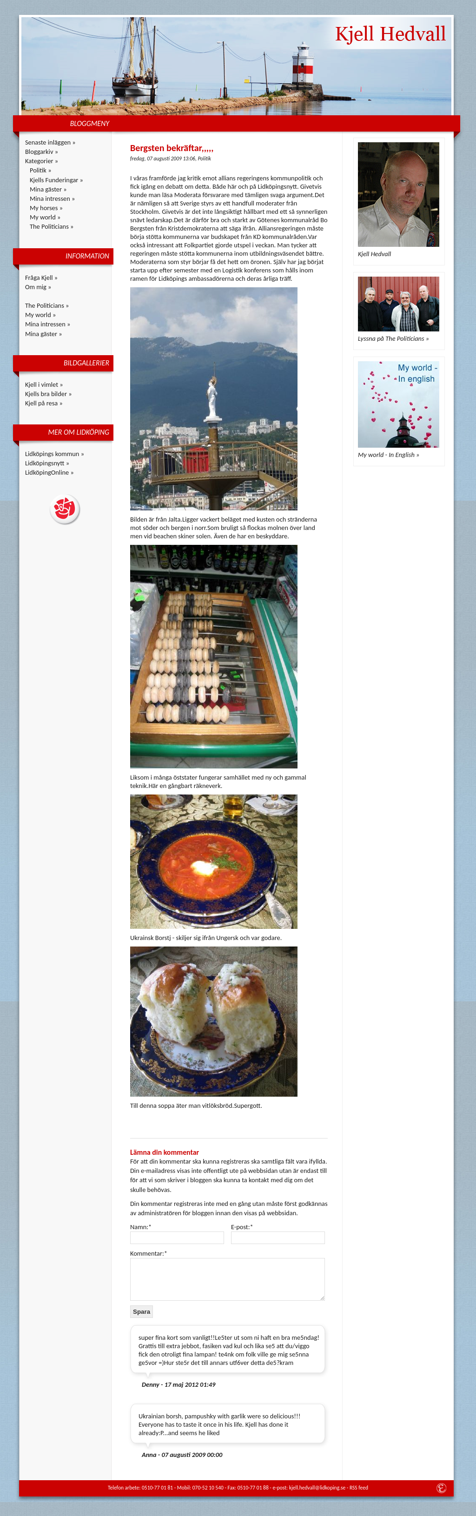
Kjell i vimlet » (44, 384)
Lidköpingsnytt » (47, 463)
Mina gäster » (48, 189)
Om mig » (38, 287)
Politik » (41, 170)
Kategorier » (41, 161)
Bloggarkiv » (41, 151)
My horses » (46, 208)
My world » (45, 217)
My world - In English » (388, 454)
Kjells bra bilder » (48, 394)
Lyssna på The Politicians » (393, 338)
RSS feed (359, 1487)
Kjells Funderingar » (56, 180)
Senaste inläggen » (50, 142)
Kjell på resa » (44, 403)
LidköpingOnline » (49, 472)
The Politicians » (51, 226)
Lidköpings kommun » (54, 454)
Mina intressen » (52, 198)
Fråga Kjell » (41, 277)
